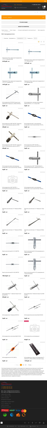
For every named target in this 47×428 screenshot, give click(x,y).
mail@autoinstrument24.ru (13, 391)
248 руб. (5, 127)
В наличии (6, 38)
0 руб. (26, 84)
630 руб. (5, 297)
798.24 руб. (6, 275)
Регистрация (19, 4)
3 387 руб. (27, 63)
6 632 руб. (5, 61)
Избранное (23, 426)
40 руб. (27, 339)
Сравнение (12, 426)
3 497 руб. (5, 84)
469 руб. (5, 148)
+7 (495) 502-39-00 (36, 4)
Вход (15, 4)
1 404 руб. (27, 361)
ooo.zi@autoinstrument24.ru (13, 392)
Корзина (34, 426)
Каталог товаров (23, 17)
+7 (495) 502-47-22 (6, 387)
